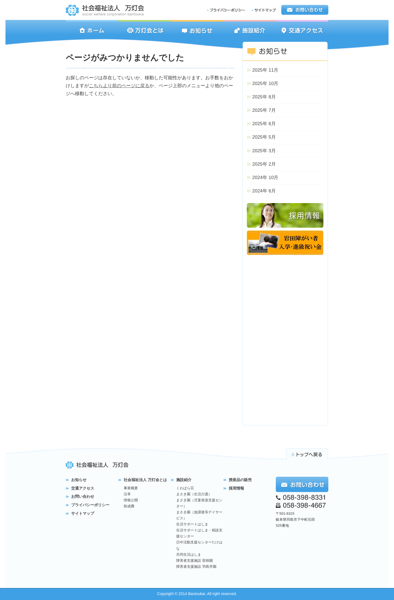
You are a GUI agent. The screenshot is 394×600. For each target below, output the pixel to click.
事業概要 (131, 488)
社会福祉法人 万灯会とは (145, 480)
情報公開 (131, 500)
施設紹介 (184, 480)
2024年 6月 (264, 191)
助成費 (129, 506)
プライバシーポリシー (90, 505)
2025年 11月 (265, 70)
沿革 (127, 494)
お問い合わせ (82, 496)
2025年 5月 (264, 137)
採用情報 (236, 488)
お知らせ (78, 480)
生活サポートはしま (192, 524)
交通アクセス (82, 488)
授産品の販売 (240, 480)
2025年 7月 (264, 110)
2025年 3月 (264, 150)
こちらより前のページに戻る (119, 85)
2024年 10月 (265, 177)
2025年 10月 (265, 83)
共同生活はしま (188, 554)
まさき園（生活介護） (194, 494)
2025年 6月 (264, 123)
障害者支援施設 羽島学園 (196, 566)
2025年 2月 (264, 164)
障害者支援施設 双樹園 (194, 560)
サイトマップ (82, 513)
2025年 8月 (264, 96)
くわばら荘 (185, 488)
